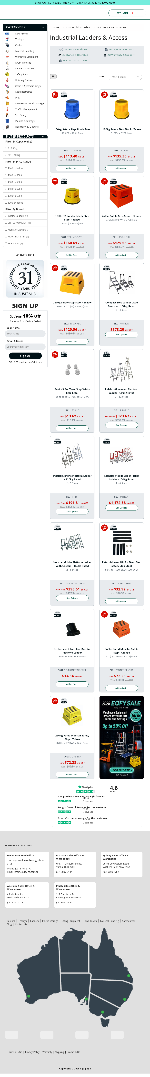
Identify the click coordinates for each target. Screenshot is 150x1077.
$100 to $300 (15, 175)
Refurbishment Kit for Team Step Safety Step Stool (121, 566)
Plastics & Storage (25, 120)
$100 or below (15, 168)
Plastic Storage (50, 924)
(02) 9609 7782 (111, 875)
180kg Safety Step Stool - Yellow (121, 129)
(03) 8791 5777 (23, 872)
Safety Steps (22, 74)
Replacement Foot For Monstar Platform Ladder (72, 653)
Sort (101, 76)
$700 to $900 (15, 195)
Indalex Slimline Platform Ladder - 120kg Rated (72, 479)
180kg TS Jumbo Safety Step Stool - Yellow (72, 218)
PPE (17, 97)
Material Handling (24, 51)
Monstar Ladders (18, 229)
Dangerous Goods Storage (29, 103)
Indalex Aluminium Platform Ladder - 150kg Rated (121, 392)
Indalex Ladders (18, 215)
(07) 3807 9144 (64, 875)
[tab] (25, 27)
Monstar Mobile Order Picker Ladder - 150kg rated (121, 479)
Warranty (47, 1055)
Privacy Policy (32, 1055)
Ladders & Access (24, 68)
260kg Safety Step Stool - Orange (121, 216)
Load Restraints (23, 91)
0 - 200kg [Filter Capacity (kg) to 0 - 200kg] (13, 148)
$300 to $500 (15, 182)
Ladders (34, 924)
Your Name (13, 327)
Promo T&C (73, 1055)
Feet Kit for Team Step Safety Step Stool (72, 392)
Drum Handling (23, 62)
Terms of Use (15, 1055)
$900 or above (15, 202)
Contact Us (21, 927)
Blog (9, 927)
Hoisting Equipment (25, 80)
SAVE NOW (108, 2)
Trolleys (19, 39)
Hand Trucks (90, 924)
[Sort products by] (125, 77)
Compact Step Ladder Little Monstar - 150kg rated (121, 305)
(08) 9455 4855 (64, 905)
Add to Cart (71, 168)
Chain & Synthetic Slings (28, 86)
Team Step (15, 243)
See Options (121, 335)
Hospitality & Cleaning (27, 126)
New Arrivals (22, 33)
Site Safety (21, 115)
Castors (19, 45)
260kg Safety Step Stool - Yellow (72, 303)
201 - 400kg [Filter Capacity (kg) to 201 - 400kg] (14, 154)
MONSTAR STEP (18, 236)
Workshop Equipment (26, 56)
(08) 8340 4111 (15, 905)
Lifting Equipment (70, 924)
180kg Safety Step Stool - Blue (72, 129)
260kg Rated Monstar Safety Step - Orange (122, 653)
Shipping (59, 1055)
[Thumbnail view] (53, 76)
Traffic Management (26, 109)
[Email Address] (25, 347)
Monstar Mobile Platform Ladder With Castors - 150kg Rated (72, 566)
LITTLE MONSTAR (19, 222)
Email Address (15, 341)
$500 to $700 (15, 188)
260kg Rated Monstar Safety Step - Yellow (72, 740)
